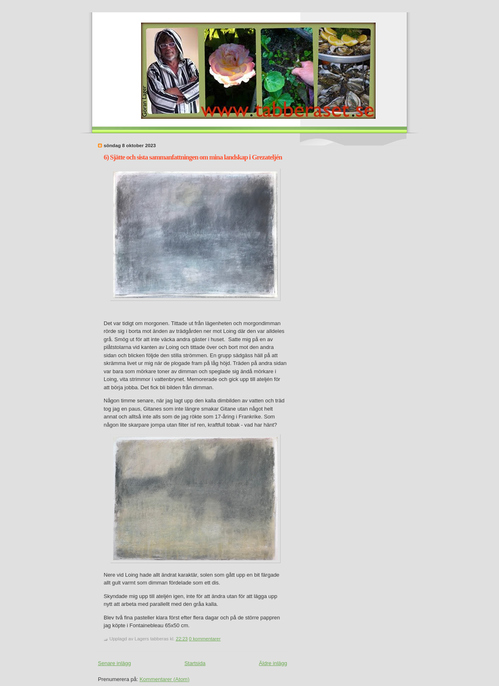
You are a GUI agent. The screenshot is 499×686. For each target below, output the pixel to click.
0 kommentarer (204, 638)
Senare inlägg (114, 663)
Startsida (194, 663)
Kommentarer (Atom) (164, 679)
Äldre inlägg (273, 663)
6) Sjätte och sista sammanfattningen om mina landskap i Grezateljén (193, 157)
